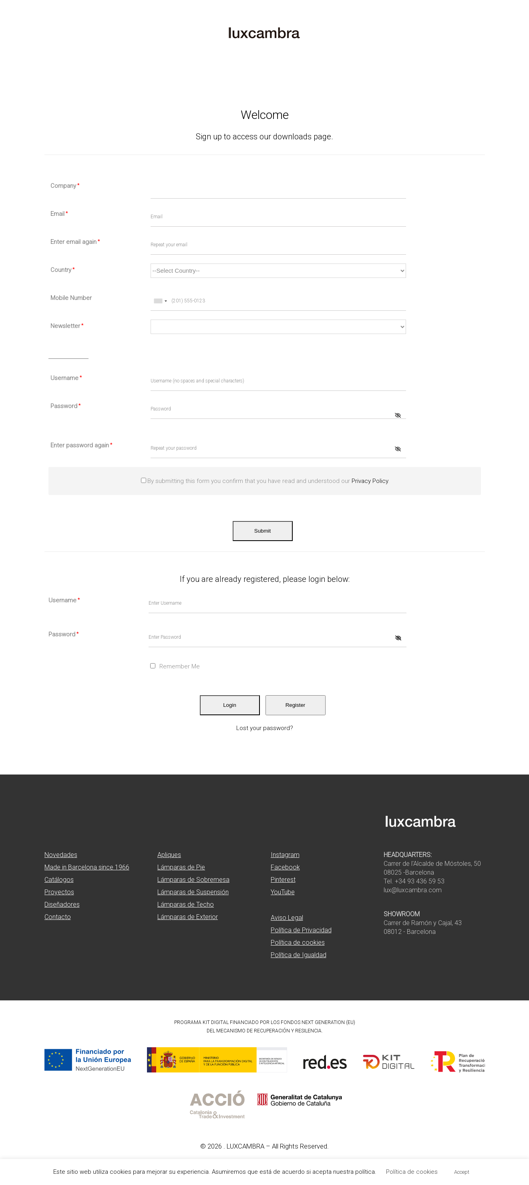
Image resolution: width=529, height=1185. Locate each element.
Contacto (57, 917)
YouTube (283, 892)
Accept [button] (461, 1172)
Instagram (285, 855)
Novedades (60, 855)
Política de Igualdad (298, 955)
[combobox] (160, 301)
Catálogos (59, 879)
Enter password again (81, 445)
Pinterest (283, 879)
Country (62, 270)
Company (64, 185)
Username (66, 378)
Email (59, 213)
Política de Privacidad (301, 930)
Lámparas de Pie (181, 867)
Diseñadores (62, 904)
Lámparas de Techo (185, 904)
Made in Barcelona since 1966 (86, 867)
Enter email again (75, 241)
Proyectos (59, 892)
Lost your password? (264, 728)
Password (65, 406)
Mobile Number (71, 298)
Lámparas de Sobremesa (193, 879)
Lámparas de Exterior (187, 917)
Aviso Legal (287, 917)
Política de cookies (298, 942)
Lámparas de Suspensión (193, 892)
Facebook (285, 867)
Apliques (169, 855)
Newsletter (66, 326)
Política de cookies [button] (412, 1171)
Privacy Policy (370, 481)
